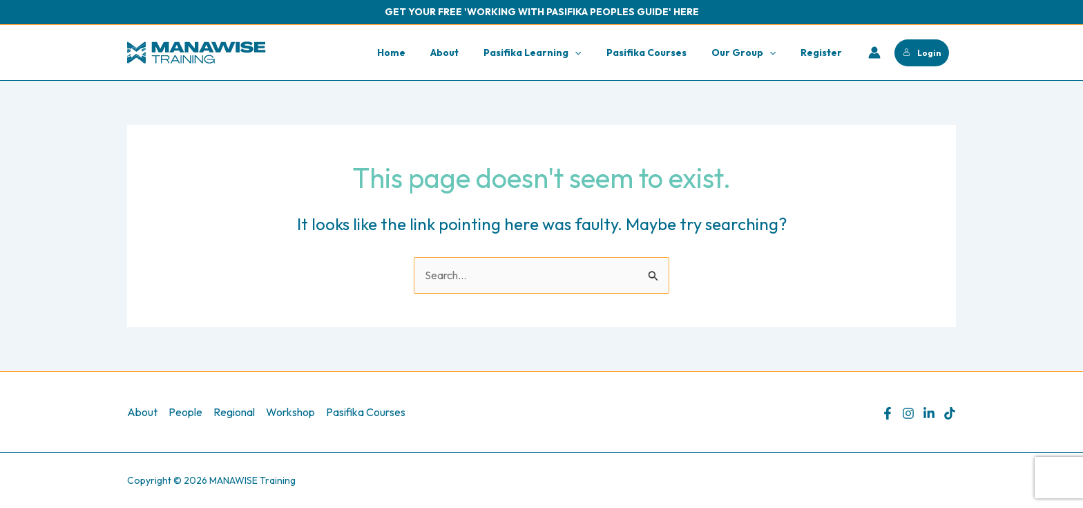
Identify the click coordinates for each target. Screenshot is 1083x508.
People (185, 412)
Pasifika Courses (660, 52)
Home (422, 52)
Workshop (290, 412)
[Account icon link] (874, 52)
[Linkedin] (929, 413)
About (469, 52)
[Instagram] (908, 413)
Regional (234, 412)
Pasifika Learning (551, 52)
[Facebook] (887, 413)
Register (824, 52)
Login (922, 53)
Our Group (752, 52)
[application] (594, 52)
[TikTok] (949, 413)
